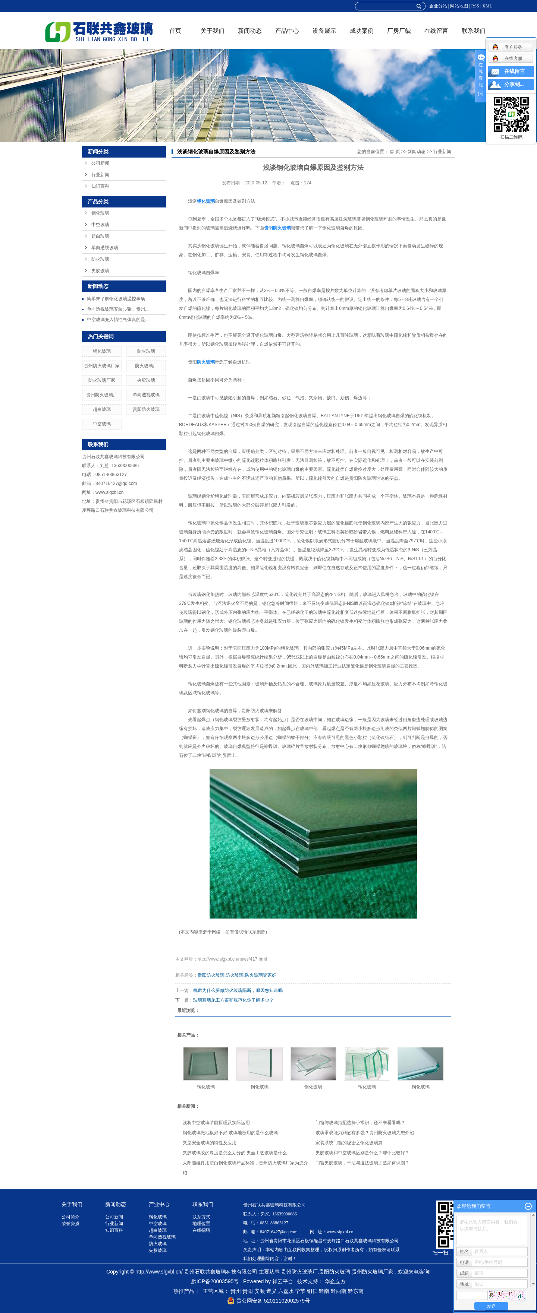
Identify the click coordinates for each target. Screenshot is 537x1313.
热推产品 (183, 1291)
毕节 (300, 1291)
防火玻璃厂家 (101, 380)
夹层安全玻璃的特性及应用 (209, 1142)
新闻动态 (250, 31)
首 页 (395, 151)
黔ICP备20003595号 (215, 1281)
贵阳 (247, 1291)
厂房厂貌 (399, 31)
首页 (175, 31)
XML (487, 6)
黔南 (324, 1291)
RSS (475, 6)
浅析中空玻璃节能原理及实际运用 (216, 1122)
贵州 (235, 1291)
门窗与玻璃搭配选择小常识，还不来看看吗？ (360, 1122)
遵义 (271, 1291)
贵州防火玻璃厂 (101, 394)
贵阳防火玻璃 (146, 409)
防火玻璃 (100, 259)
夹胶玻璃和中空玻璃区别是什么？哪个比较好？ (362, 1152)
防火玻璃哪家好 (260, 975)
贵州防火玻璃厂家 (102, 365)
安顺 (259, 1291)
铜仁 (312, 1291)
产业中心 (159, 1204)
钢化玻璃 (100, 213)
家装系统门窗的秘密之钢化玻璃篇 (349, 1142)
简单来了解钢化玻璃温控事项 (116, 298)
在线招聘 (201, 1230)
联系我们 (474, 31)
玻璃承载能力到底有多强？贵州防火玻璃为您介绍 (364, 1132)
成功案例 (362, 31)
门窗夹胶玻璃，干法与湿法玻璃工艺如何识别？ (362, 1162)
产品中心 (287, 31)
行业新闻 (100, 174)
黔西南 (338, 1291)
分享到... (514, 84)
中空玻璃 (100, 224)
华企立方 (335, 1281)
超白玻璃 (100, 236)
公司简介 (70, 1217)
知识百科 (100, 186)
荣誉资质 (70, 1223)
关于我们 (212, 31)
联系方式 (201, 1217)
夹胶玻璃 (100, 270)
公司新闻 (100, 163)
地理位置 (201, 1223)
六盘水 (286, 1291)
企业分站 (438, 6)
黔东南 (356, 1291)
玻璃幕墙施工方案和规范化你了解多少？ (233, 1000)
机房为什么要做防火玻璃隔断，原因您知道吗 (238, 990)
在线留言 (436, 31)
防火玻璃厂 (146, 365)
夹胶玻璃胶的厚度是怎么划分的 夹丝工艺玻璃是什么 (235, 1152)
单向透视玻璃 (104, 247)
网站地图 (459, 6)
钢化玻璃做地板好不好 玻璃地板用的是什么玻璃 (230, 1132)
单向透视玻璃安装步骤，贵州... (118, 309)
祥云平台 (282, 1281)
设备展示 (324, 31)
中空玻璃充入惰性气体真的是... (118, 319)
